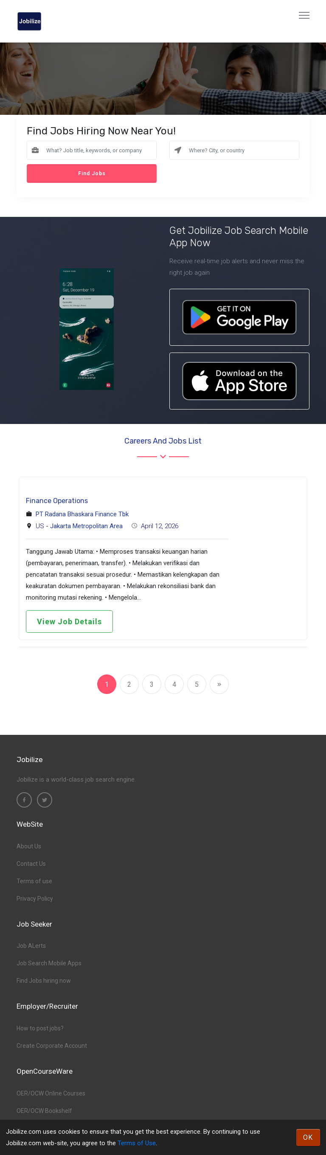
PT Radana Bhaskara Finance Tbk (82, 514)
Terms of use (34, 881)
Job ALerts (31, 945)
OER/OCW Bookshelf (44, 1110)
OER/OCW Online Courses (51, 1093)
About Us (29, 846)
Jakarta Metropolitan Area (86, 526)
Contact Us (31, 863)
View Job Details (69, 621)
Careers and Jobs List (163, 441)
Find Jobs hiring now (44, 980)
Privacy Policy (35, 898)
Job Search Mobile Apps (49, 963)
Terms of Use (137, 1143)
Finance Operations (57, 501)
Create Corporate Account (52, 1045)
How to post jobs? (40, 1028)
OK (308, 1137)
